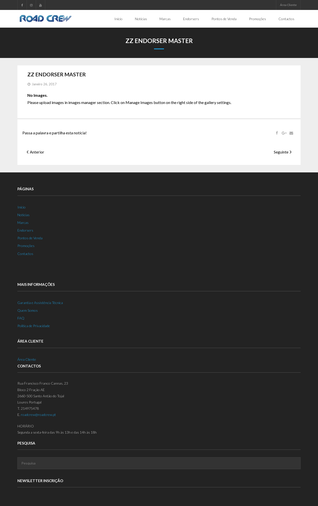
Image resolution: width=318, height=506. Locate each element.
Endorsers (25, 230)
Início (21, 207)
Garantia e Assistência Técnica (40, 302)
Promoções (26, 246)
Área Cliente (288, 5)
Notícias (23, 214)
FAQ (20, 318)
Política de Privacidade (33, 326)
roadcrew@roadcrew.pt (38, 414)
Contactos (25, 253)
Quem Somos (27, 310)
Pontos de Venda (29, 238)
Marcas (23, 222)
